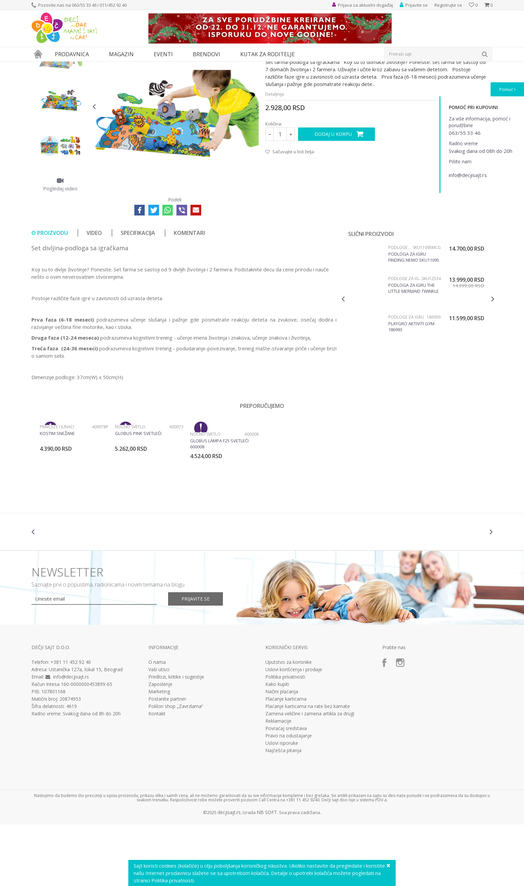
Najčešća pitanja (283, 812)
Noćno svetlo (130, 488)
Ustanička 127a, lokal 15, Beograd (86, 731)
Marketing (159, 753)
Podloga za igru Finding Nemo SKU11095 (413, 319)
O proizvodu (49, 294)
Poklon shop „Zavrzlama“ (175, 768)
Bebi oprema (88, 66)
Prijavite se (195, 660)
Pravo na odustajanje (288, 797)
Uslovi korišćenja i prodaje (293, 731)
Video (94, 294)
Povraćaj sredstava (286, 790)
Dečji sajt (39, 66)
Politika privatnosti (285, 738)
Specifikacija (138, 294)
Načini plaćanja (281, 753)
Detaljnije (274, 156)
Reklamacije (278, 782)
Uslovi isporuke (281, 804)
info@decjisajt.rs (71, 738)
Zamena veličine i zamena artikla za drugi (309, 775)
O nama (157, 723)
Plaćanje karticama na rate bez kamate (307, 768)
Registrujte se (448, 5)
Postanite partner (167, 760)
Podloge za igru (120, 66)
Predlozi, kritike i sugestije (176, 738)
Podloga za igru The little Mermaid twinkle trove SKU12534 (413, 350)
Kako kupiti (277, 745)
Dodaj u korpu (333, 195)
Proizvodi (62, 66)
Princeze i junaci (57, 488)
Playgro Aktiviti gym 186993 (411, 388)
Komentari (189, 294)
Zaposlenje (160, 745)
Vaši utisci (158, 731)
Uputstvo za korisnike (288, 723)
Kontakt (156, 775)
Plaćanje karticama (285, 760)
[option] (60, 117)
